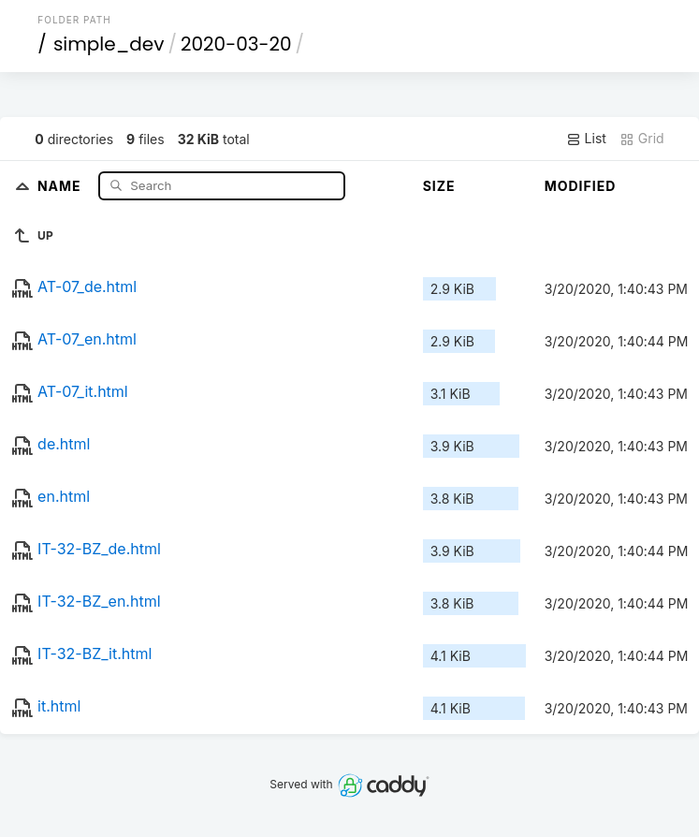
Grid (641, 138)
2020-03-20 (236, 44)
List (586, 138)
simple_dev (109, 44)
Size (439, 186)
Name (61, 185)
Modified (581, 186)
